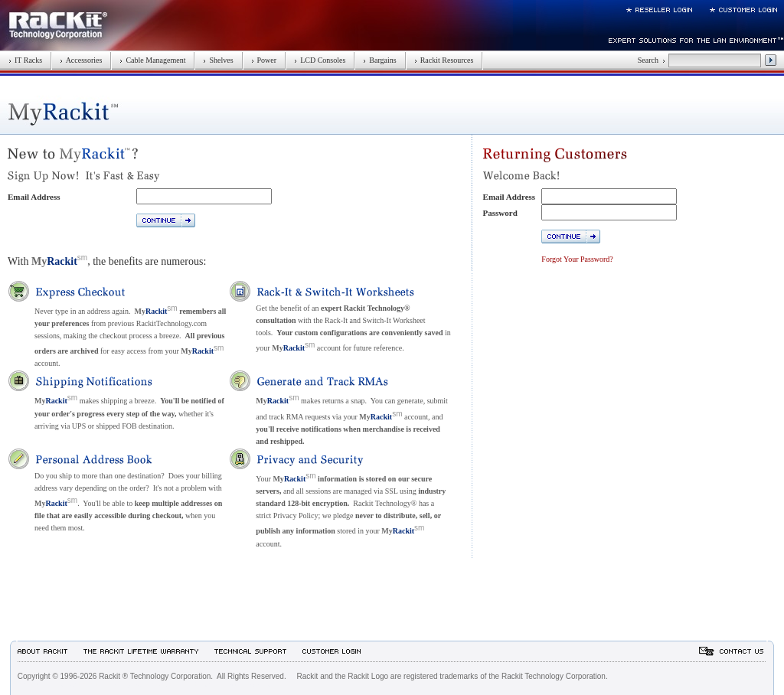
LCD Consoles (319, 60)
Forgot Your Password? (576, 259)
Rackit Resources (444, 60)
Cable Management (152, 60)
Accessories (81, 60)
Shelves (218, 60)
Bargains (379, 60)
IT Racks (25, 60)
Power (264, 60)
